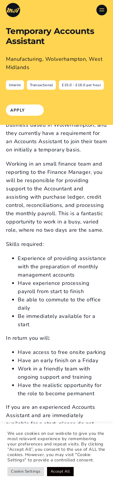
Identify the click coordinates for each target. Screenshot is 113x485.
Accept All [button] (60, 471)
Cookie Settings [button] (26, 471)
